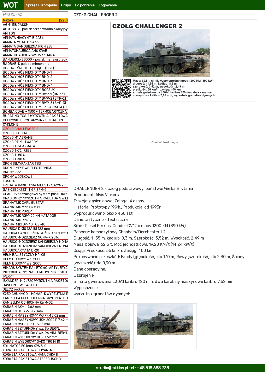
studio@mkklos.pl (112, 367)
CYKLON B (11, 124)
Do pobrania (85, 5)
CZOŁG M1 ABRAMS (18, 138)
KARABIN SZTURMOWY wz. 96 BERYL (31, 328)
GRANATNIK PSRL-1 (18, 211)
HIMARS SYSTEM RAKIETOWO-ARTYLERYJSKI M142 (35, 268)
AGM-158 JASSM (16, 25)
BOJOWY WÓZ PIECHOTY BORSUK (29, 90)
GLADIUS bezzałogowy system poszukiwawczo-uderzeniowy (35, 194)
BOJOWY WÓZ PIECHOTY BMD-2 (27, 77)
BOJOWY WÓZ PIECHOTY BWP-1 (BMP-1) (34, 94)
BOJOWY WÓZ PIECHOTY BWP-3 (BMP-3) (34, 103)
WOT (10, 5)
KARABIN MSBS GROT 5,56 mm (26, 324)
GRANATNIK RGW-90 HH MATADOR (29, 216)
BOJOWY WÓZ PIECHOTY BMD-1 (27, 72)
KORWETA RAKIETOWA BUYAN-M (28, 350)
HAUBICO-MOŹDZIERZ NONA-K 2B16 (31, 237)
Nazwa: (35, 20)
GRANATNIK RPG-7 (17, 220)
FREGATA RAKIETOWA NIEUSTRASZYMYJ (34, 185)
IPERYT (8, 276)
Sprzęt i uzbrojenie (41, 5)
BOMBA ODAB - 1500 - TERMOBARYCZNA (35, 111)
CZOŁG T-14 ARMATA (19, 146)
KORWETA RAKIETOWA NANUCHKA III (31, 354)
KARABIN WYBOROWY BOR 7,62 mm (30, 337)
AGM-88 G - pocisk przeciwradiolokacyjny (35, 29)
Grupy (66, 5)
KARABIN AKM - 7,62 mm (22, 307)
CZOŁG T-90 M (14, 159)
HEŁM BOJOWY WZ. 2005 (22, 263)
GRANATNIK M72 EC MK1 (21, 207)
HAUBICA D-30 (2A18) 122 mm (26, 229)
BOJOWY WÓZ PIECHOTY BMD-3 (27, 81)
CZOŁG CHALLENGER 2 (20, 129)
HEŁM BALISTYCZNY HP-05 (24, 255)
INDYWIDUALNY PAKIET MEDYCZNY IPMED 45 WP (35, 272)
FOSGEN (9, 181)
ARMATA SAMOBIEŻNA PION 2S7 (28, 46)
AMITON (9, 33)
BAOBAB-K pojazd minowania (26, 64)
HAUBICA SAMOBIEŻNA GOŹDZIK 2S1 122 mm (35, 233)
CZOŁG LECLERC (16, 133)
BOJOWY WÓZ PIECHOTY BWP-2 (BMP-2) (34, 98)
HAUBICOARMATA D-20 (21, 250)
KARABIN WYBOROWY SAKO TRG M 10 (31, 341)
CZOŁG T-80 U (14, 155)
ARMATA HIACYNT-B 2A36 (23, 38)
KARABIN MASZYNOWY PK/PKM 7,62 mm (34, 315)
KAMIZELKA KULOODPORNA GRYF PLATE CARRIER (35, 298)
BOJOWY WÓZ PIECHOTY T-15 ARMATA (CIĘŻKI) (35, 107)
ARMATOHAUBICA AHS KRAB (25, 51)
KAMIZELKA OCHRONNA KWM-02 (28, 302)
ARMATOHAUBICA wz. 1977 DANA (29, 55)
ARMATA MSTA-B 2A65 (21, 42)
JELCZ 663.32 (14, 289)
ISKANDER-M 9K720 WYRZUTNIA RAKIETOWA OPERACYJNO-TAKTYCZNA (35, 281)
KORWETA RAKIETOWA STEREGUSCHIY (32, 359)
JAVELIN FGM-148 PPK (20, 285)
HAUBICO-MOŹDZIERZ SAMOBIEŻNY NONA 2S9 (35, 246)
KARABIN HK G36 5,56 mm (23, 311)
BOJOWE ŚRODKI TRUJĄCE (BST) (28, 68)
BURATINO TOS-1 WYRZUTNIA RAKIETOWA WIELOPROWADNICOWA (35, 116)
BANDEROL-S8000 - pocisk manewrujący (35, 59)
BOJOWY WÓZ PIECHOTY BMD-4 (28, 85)
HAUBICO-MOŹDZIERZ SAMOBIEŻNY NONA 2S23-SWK (35, 242)
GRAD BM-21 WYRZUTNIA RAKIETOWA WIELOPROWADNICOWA (35, 198)
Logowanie (108, 5)
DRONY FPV (12, 172)
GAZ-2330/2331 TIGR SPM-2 (25, 190)
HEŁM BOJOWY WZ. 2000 (22, 259)
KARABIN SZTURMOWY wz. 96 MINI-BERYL (35, 333)
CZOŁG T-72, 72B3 (17, 151)
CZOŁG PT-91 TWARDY (20, 142)
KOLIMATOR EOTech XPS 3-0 (24, 346)
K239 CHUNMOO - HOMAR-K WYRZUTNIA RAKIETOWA (35, 294)
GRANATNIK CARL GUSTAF (23, 203)
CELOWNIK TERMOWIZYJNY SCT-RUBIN (33, 120)
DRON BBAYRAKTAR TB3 (22, 164)
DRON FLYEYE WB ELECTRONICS (27, 168)
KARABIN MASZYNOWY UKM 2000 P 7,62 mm (35, 320)
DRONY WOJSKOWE (17, 177)
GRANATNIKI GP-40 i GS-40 (24, 224)
